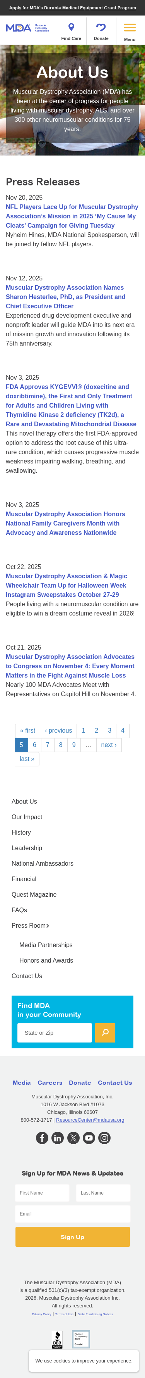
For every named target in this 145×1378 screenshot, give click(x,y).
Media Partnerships (46, 945)
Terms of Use (64, 1314)
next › (109, 745)
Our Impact (27, 817)
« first (27, 730)
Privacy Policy (41, 1314)
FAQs (19, 910)
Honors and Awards (46, 960)
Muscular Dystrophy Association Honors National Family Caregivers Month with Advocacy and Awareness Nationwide (65, 523)
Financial (24, 879)
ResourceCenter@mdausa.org (90, 1120)
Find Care (71, 29)
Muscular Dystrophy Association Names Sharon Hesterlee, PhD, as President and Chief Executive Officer (65, 296)
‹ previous (58, 730)
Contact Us (27, 976)
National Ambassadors (42, 863)
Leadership (27, 848)
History (21, 832)
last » (27, 759)
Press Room (30, 925)
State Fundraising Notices (95, 1314)
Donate (101, 29)
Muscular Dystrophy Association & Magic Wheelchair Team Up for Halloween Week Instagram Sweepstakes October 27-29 (66, 585)
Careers (50, 1082)
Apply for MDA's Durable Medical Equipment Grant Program (72, 7)
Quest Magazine (34, 894)
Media (22, 1082)
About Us (24, 801)
